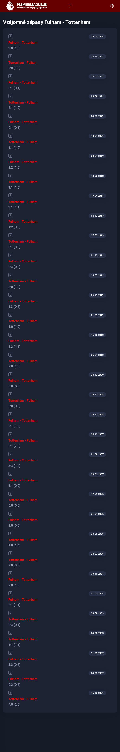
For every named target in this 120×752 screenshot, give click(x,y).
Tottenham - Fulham (22, 62)
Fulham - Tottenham (22, 43)
